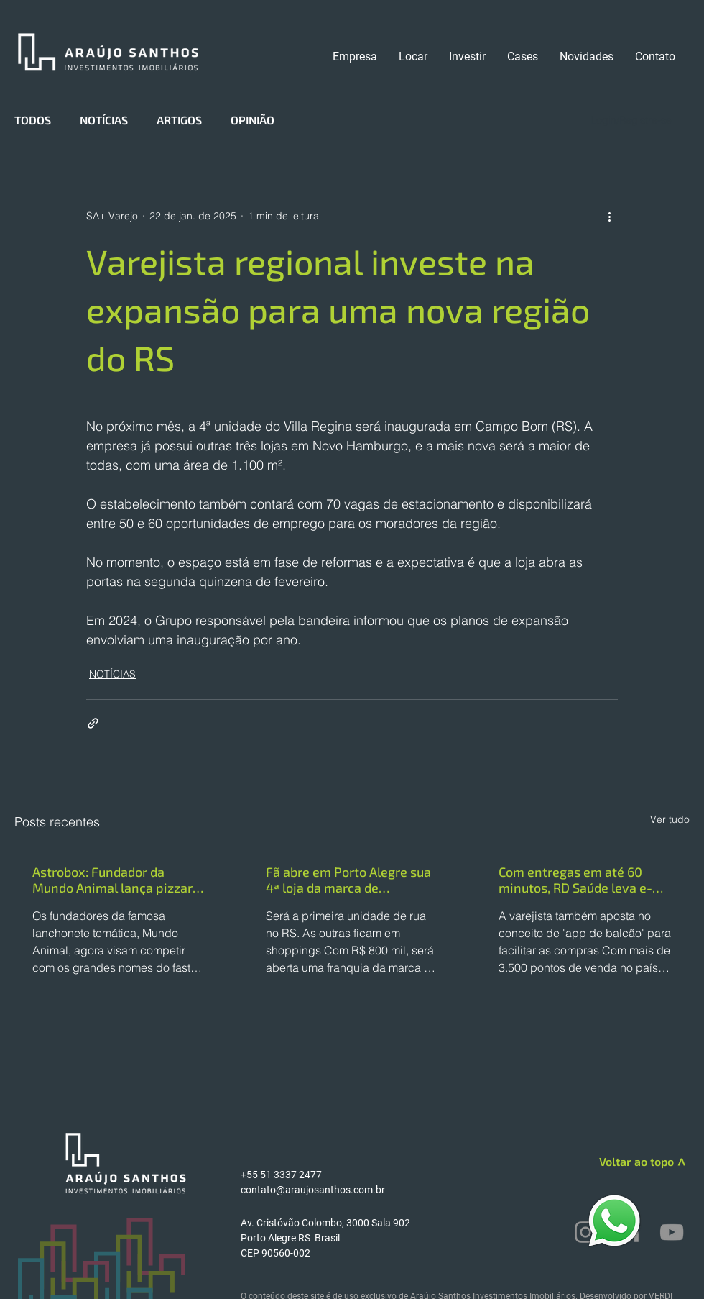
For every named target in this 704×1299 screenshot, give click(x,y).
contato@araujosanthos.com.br (313, 1189)
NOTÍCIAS (104, 120)
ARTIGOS (179, 120)
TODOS (32, 120)
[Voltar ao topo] (622, 1161)
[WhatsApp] (614, 1220)
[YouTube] (671, 1232)
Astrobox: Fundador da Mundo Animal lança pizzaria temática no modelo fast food (117, 879)
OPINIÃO (252, 120)
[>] (680, 1164)
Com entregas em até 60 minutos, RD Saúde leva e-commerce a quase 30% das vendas (580, 879)
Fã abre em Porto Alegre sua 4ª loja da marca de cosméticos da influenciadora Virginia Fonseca (348, 879)
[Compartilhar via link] (93, 723)
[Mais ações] (609, 215)
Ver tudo (670, 819)
